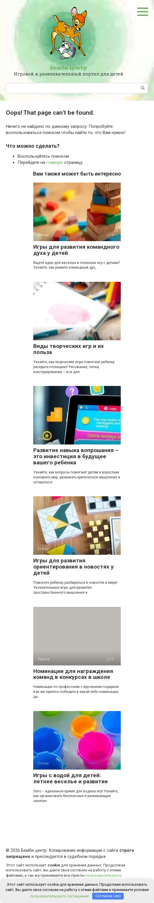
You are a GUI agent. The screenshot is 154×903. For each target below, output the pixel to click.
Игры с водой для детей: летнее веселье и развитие (70, 778)
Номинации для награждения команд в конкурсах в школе (73, 674)
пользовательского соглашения (59, 896)
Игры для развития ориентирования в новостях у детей (73, 566)
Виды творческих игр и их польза (68, 349)
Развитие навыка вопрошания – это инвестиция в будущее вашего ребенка (76, 456)
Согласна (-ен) (108, 896)
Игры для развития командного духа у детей (76, 249)
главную (54, 162)
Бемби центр (68, 67)
